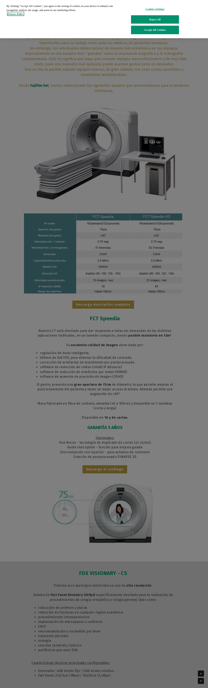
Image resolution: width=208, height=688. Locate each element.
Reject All (155, 16)
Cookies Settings (154, 6)
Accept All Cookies (155, 27)
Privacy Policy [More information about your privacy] (16, 11)
